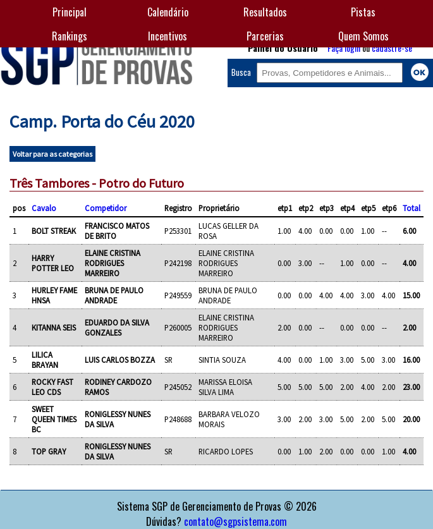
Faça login (343, 47)
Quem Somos (363, 36)
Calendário (167, 12)
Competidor (105, 208)
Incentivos (167, 36)
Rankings (69, 36)
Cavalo (44, 208)
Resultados (265, 12)
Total (411, 208)
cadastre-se (392, 47)
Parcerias (265, 36)
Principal (69, 12)
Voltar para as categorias (52, 154)
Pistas (363, 12)
